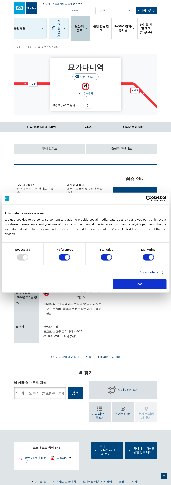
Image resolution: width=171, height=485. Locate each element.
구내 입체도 (35, 147)
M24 (34, 83)
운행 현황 (19, 28)
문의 (47, 3)
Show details (149, 272)
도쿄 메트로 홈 (22, 47)
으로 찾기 (122, 414)
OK (139, 284)
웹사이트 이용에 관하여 (97, 481)
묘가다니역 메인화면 (43, 126)
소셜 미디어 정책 (129, 481)
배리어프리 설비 (133, 126)
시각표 (89, 126)
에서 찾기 (128, 390)
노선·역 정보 (39, 47)
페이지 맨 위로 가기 (164, 476)
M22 (136, 90)
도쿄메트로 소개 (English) (69, 3)
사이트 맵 (40, 481)
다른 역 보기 (88, 76)
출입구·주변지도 (109, 147)
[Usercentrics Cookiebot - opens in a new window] (148, 198)
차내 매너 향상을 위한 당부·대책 (144, 450)
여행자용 (146, 10)
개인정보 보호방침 (64, 481)
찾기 (99, 415)
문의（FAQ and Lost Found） (109, 450)
